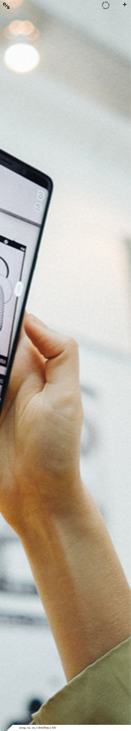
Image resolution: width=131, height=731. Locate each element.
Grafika (43, 728)
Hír (54, 728)
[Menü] (125, 4)
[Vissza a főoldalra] (6, 6)
